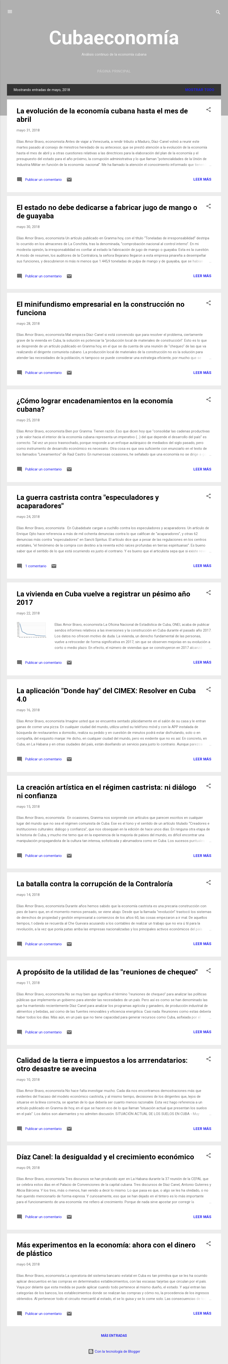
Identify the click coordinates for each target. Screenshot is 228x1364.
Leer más (202, 179)
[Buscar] (218, 13)
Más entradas (114, 1336)
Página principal (114, 71)
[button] (208, 110)
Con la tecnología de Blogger (114, 1351)
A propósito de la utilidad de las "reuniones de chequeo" (107, 972)
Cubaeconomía (114, 37)
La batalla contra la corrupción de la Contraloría (95, 884)
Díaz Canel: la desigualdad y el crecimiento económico (105, 1157)
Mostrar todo (199, 90)
